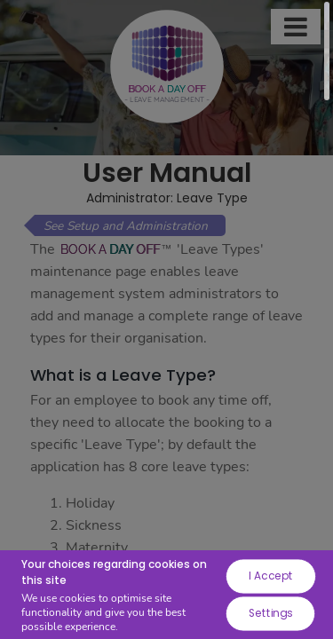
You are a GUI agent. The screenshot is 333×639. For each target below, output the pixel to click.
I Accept (270, 575)
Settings (270, 612)
